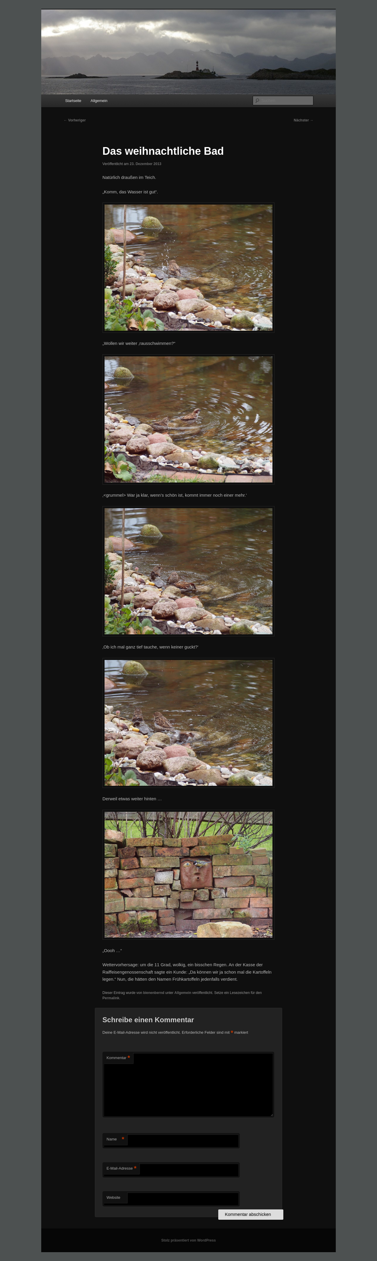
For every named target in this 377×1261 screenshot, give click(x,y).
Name (115, 1139)
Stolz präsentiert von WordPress (188, 1240)
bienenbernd (153, 993)
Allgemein (99, 100)
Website (113, 1197)
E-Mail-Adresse (121, 1168)
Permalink (110, 998)
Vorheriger (75, 120)
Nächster (303, 120)
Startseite (73, 100)
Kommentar (118, 1058)
